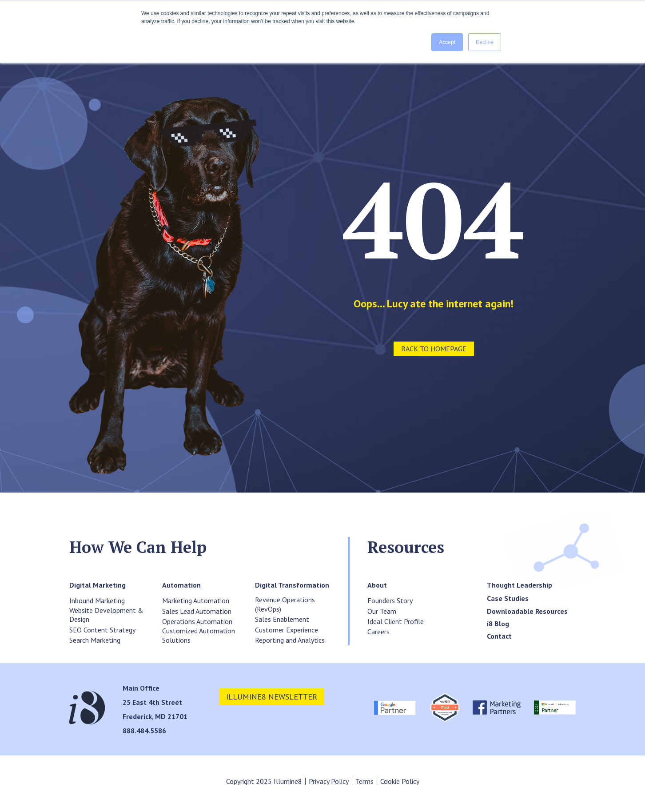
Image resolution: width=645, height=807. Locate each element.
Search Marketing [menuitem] (94, 640)
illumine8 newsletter (271, 697)
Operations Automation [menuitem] (197, 621)
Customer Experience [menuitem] (286, 629)
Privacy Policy (329, 781)
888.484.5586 (144, 730)
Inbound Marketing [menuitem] (97, 600)
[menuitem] (97, 585)
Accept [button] (447, 42)
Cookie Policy (399, 781)
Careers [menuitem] (378, 631)
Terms (364, 781)
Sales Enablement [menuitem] (282, 619)
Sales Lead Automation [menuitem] (196, 611)
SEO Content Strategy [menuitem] (102, 629)
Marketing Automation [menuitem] (195, 600)
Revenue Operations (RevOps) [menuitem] (285, 604)
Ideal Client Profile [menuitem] (395, 621)
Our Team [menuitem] (381, 611)
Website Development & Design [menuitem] (106, 615)
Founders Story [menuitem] (390, 600)
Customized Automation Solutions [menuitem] (198, 635)
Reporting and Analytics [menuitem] (290, 640)
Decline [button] (485, 42)
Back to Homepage (433, 348)
